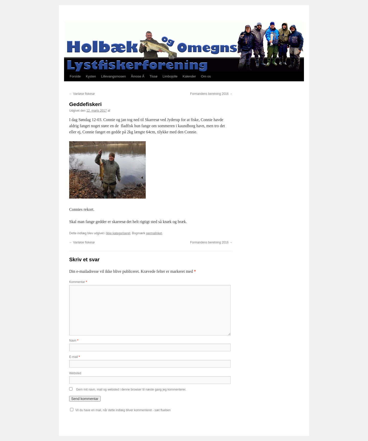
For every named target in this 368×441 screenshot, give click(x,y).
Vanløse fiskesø (82, 94)
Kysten (91, 76)
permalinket (154, 233)
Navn (73, 340)
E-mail (74, 357)
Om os (206, 76)
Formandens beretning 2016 (211, 94)
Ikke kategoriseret (118, 233)
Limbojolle (170, 76)
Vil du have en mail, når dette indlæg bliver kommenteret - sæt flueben (122, 410)
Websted (75, 373)
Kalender (189, 76)
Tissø (153, 76)
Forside (75, 76)
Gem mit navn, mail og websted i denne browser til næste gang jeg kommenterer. (131, 389)
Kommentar (78, 282)
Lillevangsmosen (113, 76)
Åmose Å (137, 76)
